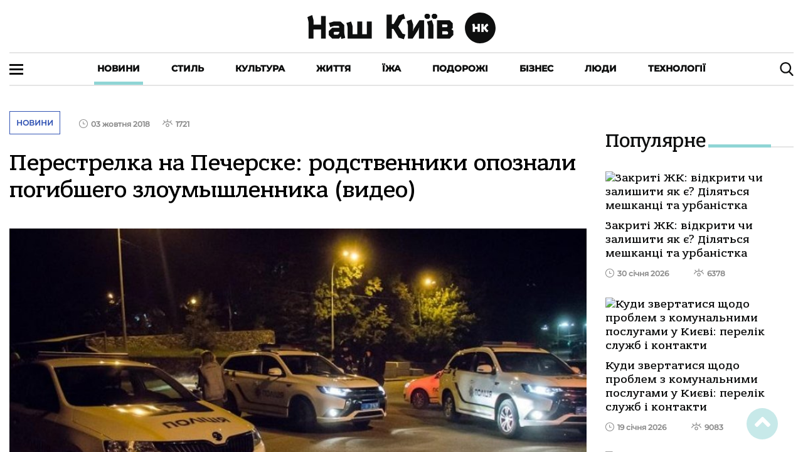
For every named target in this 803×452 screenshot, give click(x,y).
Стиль (187, 68)
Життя (333, 68)
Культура (260, 68)
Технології (677, 68)
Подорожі (460, 68)
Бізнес (536, 68)
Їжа (391, 68)
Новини (118, 68)
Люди (601, 68)
